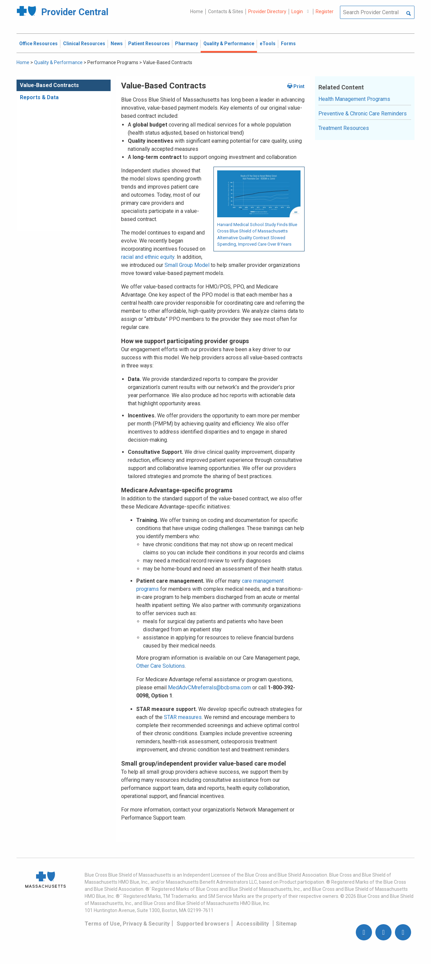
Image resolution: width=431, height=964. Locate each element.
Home (196, 11)
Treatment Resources (343, 128)
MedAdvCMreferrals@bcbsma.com (209, 687)
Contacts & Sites (225, 11)
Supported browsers (203, 923)
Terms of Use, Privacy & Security (127, 923)
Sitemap (286, 923)
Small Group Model (187, 265)
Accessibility (252, 923)
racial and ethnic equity (147, 257)
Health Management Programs (354, 99)
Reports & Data (39, 97)
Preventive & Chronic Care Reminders (362, 113)
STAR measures (183, 717)
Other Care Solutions (160, 666)
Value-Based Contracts (49, 85)
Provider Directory (267, 11)
